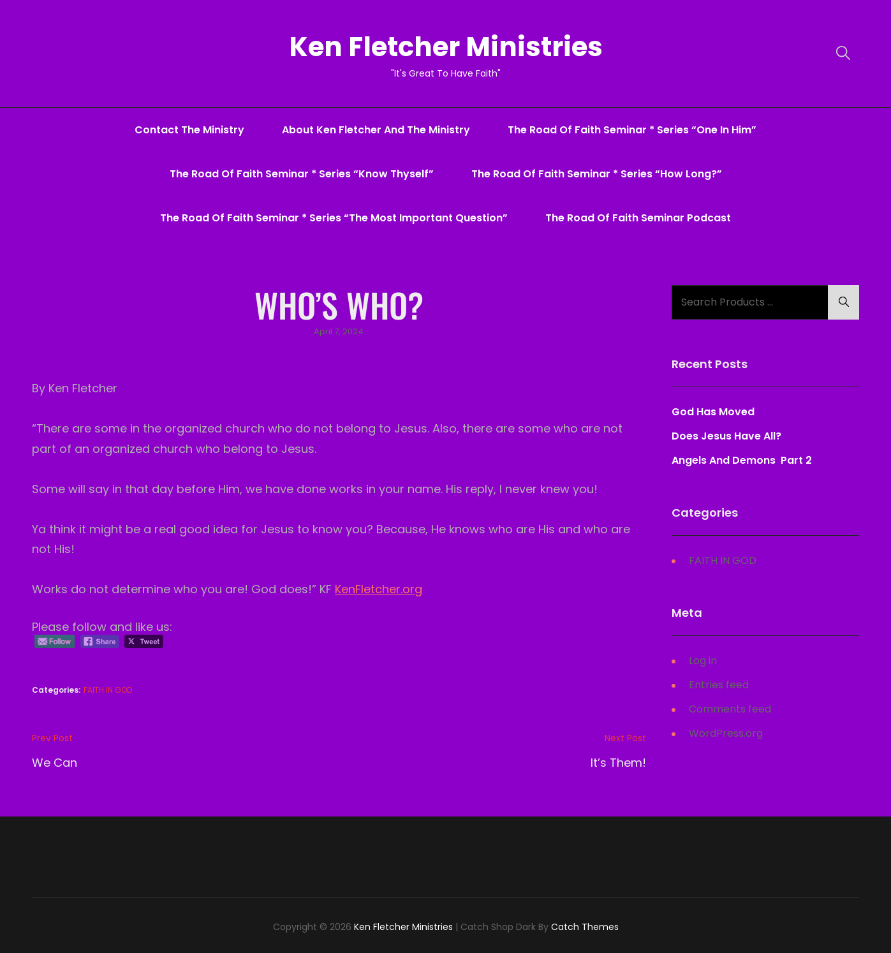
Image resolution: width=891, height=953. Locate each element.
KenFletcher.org (378, 589)
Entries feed (719, 684)
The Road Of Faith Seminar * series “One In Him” (632, 129)
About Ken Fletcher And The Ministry (376, 129)
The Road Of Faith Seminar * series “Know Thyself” (302, 173)
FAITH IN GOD (108, 689)
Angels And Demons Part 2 (742, 460)
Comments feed (730, 709)
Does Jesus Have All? (726, 436)
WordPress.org (726, 733)
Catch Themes (585, 926)
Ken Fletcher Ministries (446, 47)
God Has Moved (713, 411)
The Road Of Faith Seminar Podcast (638, 218)
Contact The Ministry (189, 129)
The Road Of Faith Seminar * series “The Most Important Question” (334, 218)
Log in (703, 660)
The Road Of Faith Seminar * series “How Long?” (596, 173)
